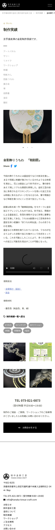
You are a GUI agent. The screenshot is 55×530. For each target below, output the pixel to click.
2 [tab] (27, 147)
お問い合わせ (9, 528)
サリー (6, 56)
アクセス (7, 525)
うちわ (8, 325)
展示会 (6, 84)
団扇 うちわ (8, 79)
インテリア (21, 325)
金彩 (5, 98)
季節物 (17, 331)
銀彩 (5, 102)
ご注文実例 (8, 522)
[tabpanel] (27, 126)
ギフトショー (36, 325)
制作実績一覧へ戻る (15, 316)
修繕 (5, 70)
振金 (7, 292)
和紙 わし (7, 75)
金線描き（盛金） (13, 289)
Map (8, 490)
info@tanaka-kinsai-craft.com (21, 500)
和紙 (8, 331)
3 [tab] (32, 147)
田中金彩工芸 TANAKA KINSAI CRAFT (11, 5)
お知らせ (7, 505)
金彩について (9, 511)
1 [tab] (23, 147)
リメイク (7, 61)
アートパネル (9, 51)
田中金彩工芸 (9, 508)
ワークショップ (10, 65)
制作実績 (7, 515)
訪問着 (6, 93)
